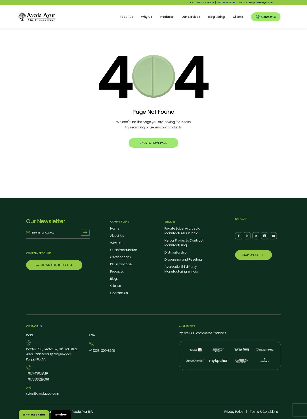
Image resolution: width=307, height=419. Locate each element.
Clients (238, 17)
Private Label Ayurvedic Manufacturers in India (182, 230)
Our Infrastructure (123, 250)
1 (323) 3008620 (102, 350)
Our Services (190, 17)
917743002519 (37, 373)
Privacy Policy (233, 411)
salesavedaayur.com (42, 393)
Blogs (114, 279)
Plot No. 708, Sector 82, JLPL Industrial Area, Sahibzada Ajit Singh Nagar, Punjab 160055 (51, 354)
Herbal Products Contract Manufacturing (184, 242)
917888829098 (227, 2)
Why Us (146, 17)
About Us (126, 17)
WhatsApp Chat (34, 414)
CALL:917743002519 (202, 2)
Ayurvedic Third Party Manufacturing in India (181, 269)
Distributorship (175, 252)
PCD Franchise (121, 264)
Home (115, 228)
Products (166, 17)
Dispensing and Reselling (183, 259)
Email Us (61, 414)
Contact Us (119, 293)
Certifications (120, 257)
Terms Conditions (264, 411)
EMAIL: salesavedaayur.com (256, 2)
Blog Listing (216, 17)
